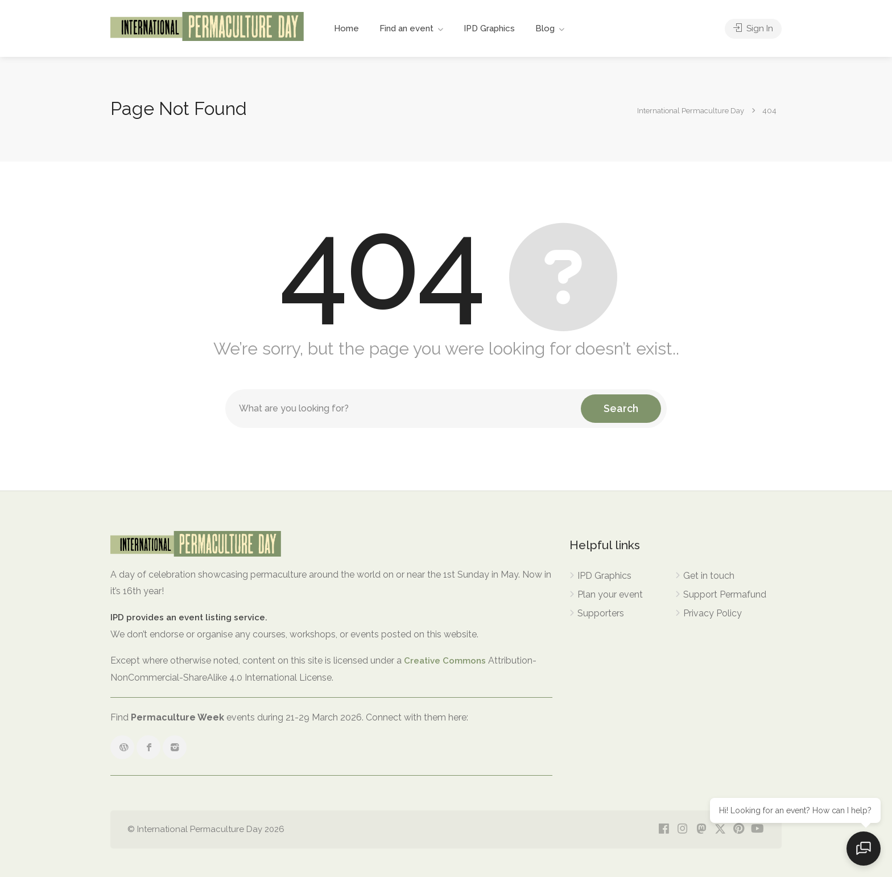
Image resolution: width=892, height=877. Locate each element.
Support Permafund (724, 594)
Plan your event (610, 594)
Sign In (753, 28)
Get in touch (708, 575)
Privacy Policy (712, 613)
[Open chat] (863, 848)
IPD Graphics (489, 28)
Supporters (600, 613)
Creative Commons (445, 661)
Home (346, 28)
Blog (545, 28)
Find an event (406, 28)
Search (621, 408)
